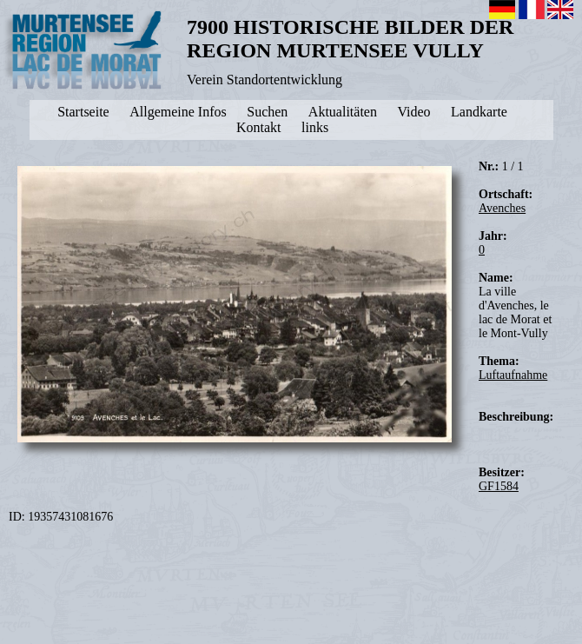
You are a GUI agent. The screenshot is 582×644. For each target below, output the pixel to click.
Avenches (502, 208)
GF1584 (499, 486)
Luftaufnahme (513, 375)
